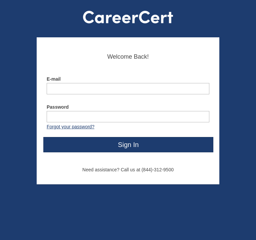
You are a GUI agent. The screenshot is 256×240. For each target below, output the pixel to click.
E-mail (54, 79)
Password (58, 107)
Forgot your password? (70, 126)
